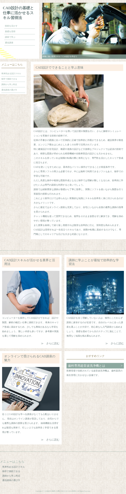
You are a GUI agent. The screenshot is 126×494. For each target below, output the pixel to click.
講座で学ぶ (10, 37)
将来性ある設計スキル (11, 73)
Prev (45, 31)
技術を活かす (11, 26)
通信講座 (9, 43)
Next (122, 31)
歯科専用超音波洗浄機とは (86, 365)
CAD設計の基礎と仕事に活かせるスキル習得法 (18, 13)
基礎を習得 (10, 31)
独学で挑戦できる (9, 79)
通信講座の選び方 (9, 90)
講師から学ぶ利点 (9, 84)
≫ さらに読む (50, 343)
